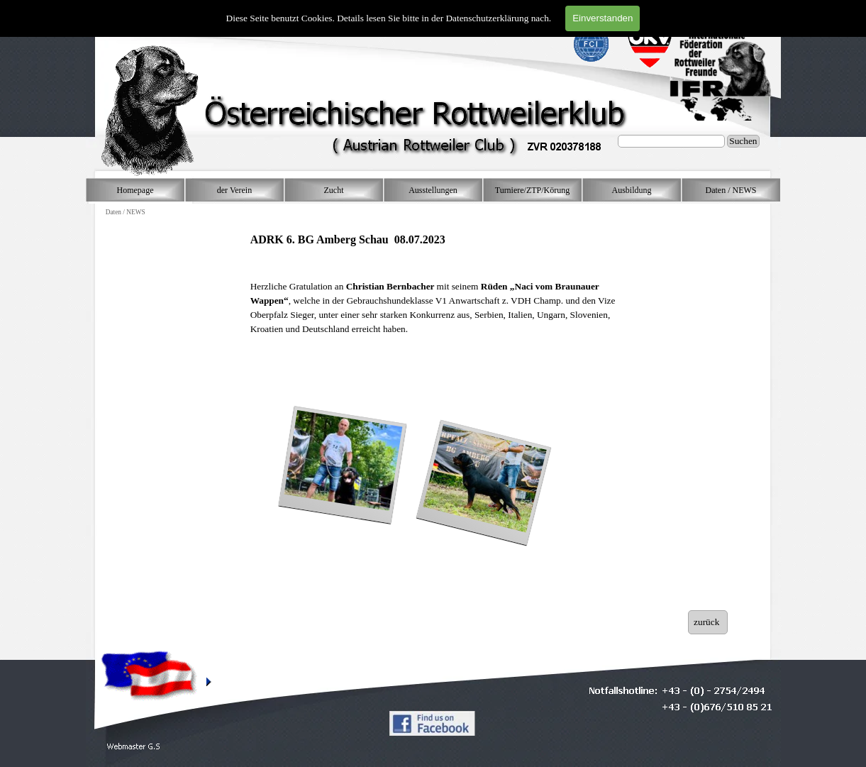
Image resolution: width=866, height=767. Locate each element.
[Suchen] (672, 141)
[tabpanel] (438, 291)
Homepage (135, 190)
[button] (133, 746)
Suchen (743, 141)
